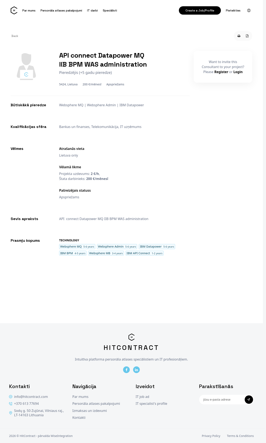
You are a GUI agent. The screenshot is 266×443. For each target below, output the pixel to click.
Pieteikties (233, 10)
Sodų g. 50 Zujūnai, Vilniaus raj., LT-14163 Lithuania (36, 413)
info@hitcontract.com (28, 397)
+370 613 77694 (24, 403)
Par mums (29, 10)
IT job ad (142, 397)
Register (221, 72)
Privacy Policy (211, 436)
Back (14, 36)
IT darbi (92, 10)
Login (238, 72)
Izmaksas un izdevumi (89, 411)
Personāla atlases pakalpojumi (61, 10)
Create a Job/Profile (200, 10)
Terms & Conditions (240, 436)
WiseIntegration (62, 436)
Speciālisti (110, 10)
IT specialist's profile (151, 403)
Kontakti (78, 417)
